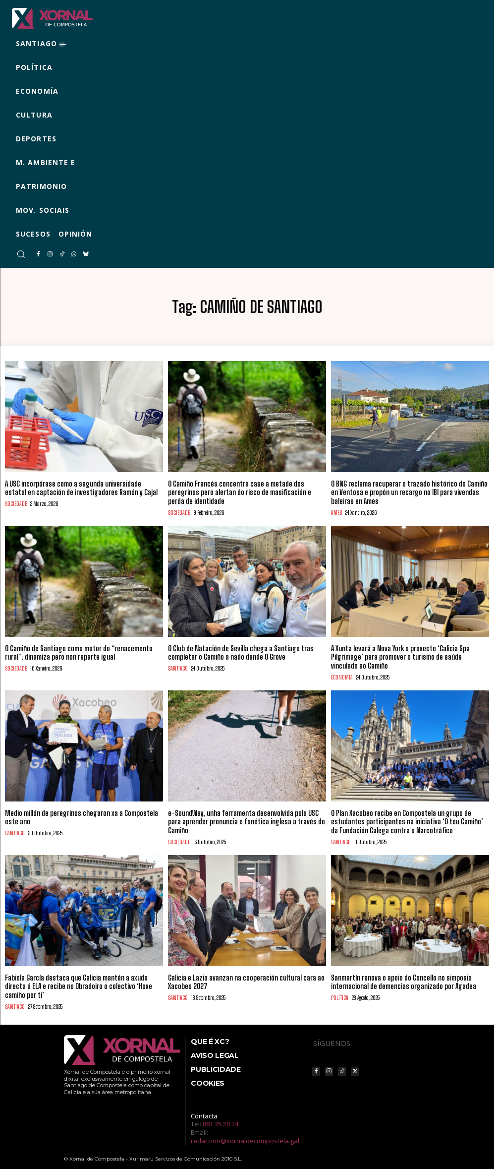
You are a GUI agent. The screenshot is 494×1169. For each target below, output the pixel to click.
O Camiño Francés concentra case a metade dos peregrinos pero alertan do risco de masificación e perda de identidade (239, 491)
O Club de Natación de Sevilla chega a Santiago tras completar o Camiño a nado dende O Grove (241, 650)
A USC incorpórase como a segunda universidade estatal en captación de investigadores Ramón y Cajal (81, 487)
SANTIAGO (178, 666)
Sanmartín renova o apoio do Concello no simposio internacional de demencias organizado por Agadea (403, 976)
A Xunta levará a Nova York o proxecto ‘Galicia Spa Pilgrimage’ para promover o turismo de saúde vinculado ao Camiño (400, 654)
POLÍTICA (339, 992)
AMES (336, 511)
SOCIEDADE (16, 502)
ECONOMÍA (342, 674)
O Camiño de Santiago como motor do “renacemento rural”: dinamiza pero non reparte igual (79, 650)
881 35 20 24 (220, 1117)
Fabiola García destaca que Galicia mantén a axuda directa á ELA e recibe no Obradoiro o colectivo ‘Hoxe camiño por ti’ (78, 980)
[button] (21, 254)
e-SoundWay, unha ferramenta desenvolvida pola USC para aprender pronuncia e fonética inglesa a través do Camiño (246, 817)
